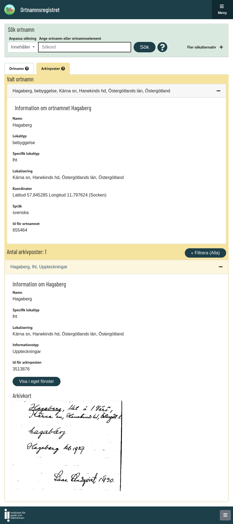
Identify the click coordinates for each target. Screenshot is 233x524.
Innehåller (21, 47)
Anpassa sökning (22, 38)
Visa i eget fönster (36, 381)
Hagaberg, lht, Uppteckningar (38, 266)
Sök (144, 47)
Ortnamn (19, 68)
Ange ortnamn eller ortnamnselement (70, 38)
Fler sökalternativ (202, 47)
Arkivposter (53, 68)
